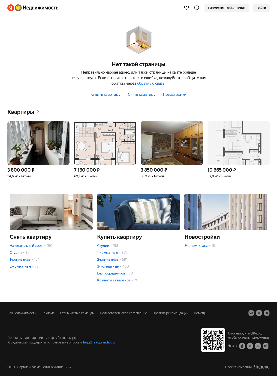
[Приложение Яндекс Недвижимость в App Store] (242, 346)
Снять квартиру (142, 94)
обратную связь (151, 83)
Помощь (200, 313)
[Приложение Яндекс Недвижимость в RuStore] (265, 346)
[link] (261, 8)
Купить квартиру (105, 94)
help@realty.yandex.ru (99, 342)
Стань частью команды (77, 313)
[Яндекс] (10, 7)
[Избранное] (186, 8)
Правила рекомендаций (170, 313)
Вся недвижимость (21, 313)
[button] (197, 8)
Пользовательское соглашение (123, 313)
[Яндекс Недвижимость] (36, 7)
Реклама (48, 313)
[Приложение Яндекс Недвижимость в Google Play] (250, 346)
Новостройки (175, 94)
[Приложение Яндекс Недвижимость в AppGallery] (258, 346)
